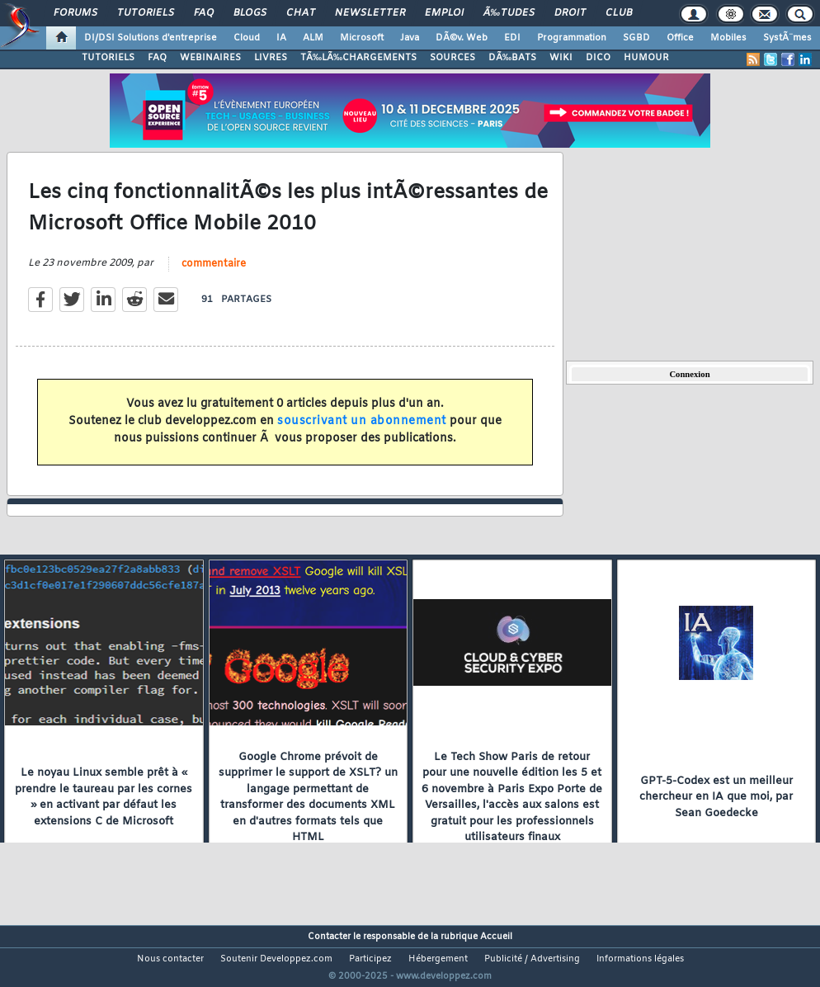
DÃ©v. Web (462, 38)
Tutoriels (145, 13)
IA (281, 38)
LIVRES (270, 58)
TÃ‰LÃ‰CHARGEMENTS (358, 58)
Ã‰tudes (509, 13)
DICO (598, 58)
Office (680, 38)
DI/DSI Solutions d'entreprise (150, 38)
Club (619, 13)
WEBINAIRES (210, 58)
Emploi (444, 13)
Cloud (246, 38)
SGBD (636, 38)
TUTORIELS (108, 58)
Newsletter (370, 13)
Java (409, 38)
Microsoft (362, 38)
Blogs (250, 13)
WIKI (561, 58)
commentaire (213, 274)
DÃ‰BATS (512, 58)
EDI (512, 38)
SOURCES (452, 58)
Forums (75, 13)
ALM (313, 38)
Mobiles (728, 38)
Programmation (571, 38)
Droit (570, 13)
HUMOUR (646, 58)
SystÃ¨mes (787, 38)
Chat (301, 13)
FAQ (203, 13)
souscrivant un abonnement (361, 432)
